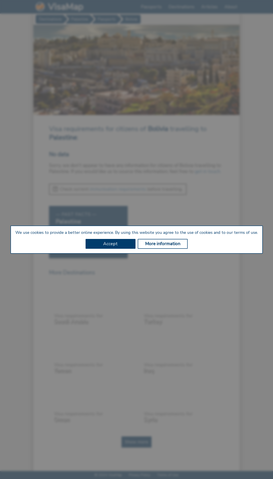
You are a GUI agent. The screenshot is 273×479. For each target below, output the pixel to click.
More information (162, 244)
